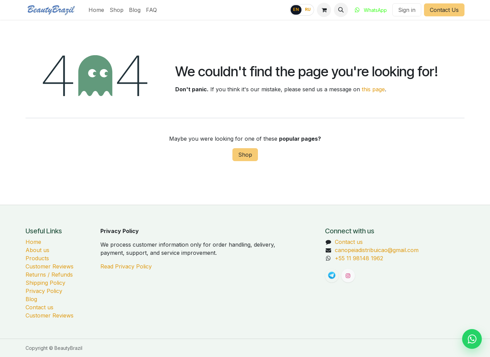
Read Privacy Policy (126, 266)
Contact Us (444, 9)
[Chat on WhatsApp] (472, 339)
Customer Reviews (50, 266)
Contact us (39, 307)
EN (296, 9)
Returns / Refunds (49, 274)
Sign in (406, 9)
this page (373, 89)
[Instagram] (348, 275)
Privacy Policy (44, 291)
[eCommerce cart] (324, 10)
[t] (332, 275)
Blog (31, 299)
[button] (341, 10)
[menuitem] (96, 10)
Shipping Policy (45, 282)
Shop (245, 154)
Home (33, 241)
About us (37, 250)
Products (37, 258)
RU (308, 9)
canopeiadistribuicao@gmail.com (377, 250)
